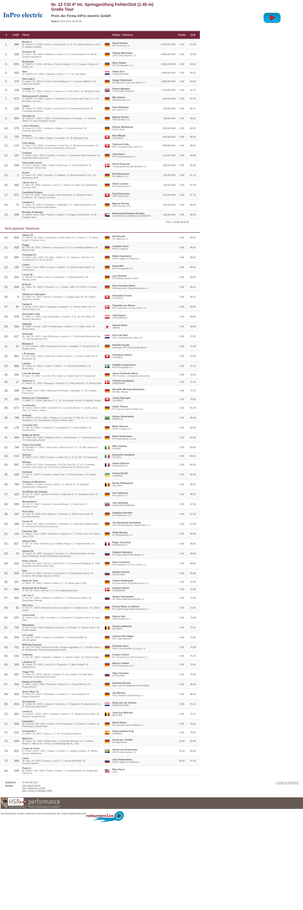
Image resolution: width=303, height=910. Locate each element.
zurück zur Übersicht (234, 880)
